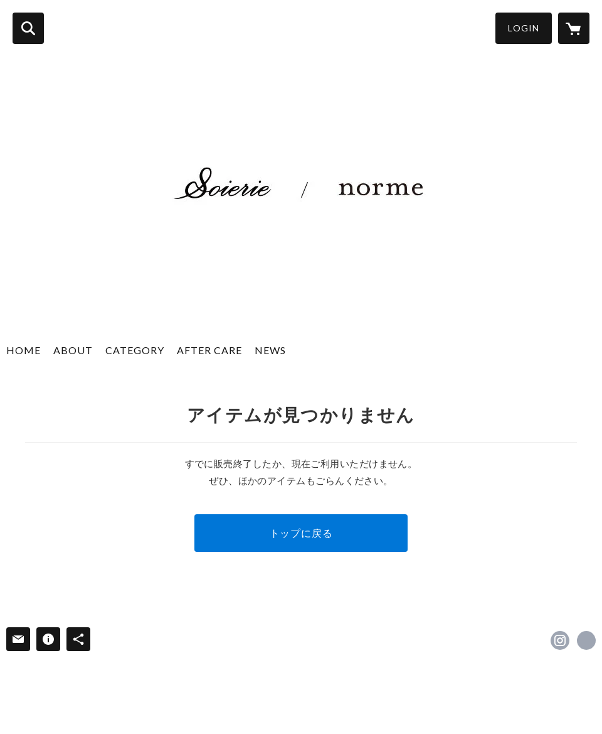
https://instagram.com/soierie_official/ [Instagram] (560, 640)
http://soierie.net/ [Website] (586, 640)
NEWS (270, 350)
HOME (23, 350)
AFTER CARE (209, 350)
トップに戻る (301, 533)
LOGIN (523, 28)
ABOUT (73, 350)
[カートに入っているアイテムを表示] (573, 28)
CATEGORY (134, 350)
